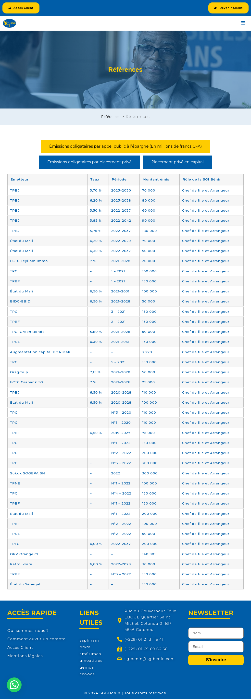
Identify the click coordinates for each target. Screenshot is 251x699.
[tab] (125, 146)
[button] (14, 684)
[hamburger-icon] (243, 23)
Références (111, 117)
